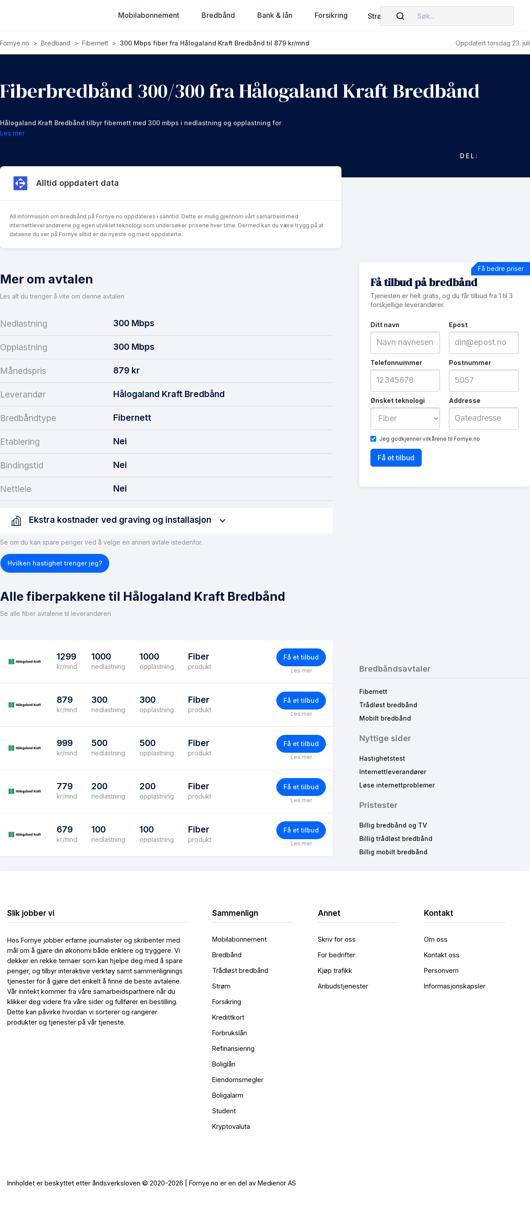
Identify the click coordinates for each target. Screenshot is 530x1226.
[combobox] (447, 16)
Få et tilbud (301, 657)
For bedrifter (336, 955)
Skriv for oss (337, 939)
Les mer (301, 670)
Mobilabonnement (239, 939)
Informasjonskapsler (454, 986)
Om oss (436, 939)
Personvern (441, 970)
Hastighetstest (382, 758)
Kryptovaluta (231, 1126)
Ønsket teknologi (397, 400)
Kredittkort (228, 1017)
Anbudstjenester (343, 986)
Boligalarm (227, 1095)
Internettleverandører (392, 771)
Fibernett (373, 691)
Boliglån (223, 1064)
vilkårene (435, 438)
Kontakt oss (442, 955)
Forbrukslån (229, 1033)
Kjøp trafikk (335, 970)
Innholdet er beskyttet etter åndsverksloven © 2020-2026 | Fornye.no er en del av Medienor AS (151, 1183)
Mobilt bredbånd (385, 718)
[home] (51, 16)
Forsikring (226, 1001)
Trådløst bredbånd (388, 705)
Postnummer (470, 362)
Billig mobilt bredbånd (393, 852)
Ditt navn (384, 324)
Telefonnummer (396, 362)
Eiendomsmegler (237, 1079)
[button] (148, 15)
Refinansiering (233, 1048)
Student (224, 1111)
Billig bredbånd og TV (393, 825)
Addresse (465, 400)
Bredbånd (227, 955)
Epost (458, 324)
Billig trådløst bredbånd (395, 838)
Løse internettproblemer (397, 785)
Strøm (378, 16)
